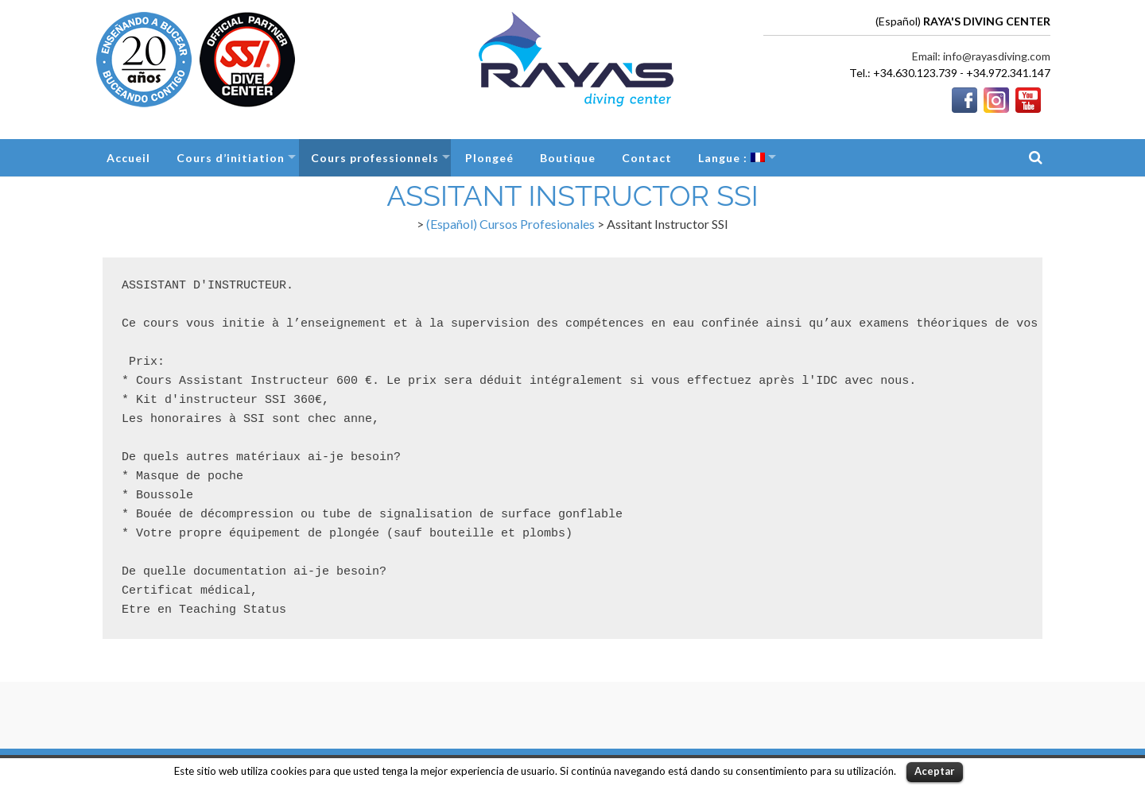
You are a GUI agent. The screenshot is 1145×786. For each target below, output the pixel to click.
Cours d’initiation (231, 158)
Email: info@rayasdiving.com (981, 56)
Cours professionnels (375, 158)
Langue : (731, 158)
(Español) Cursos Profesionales (510, 223)
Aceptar (934, 771)
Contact (647, 158)
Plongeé (489, 158)
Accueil (128, 158)
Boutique (568, 158)
